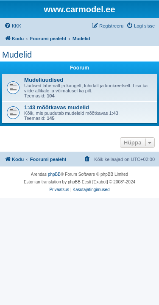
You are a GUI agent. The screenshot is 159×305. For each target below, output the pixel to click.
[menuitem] (12, 26)
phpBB (54, 174)
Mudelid (17, 54)
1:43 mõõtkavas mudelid (56, 107)
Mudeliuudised (43, 80)
